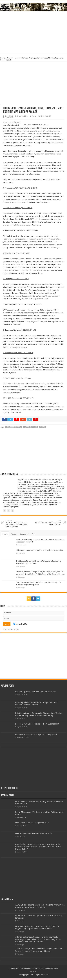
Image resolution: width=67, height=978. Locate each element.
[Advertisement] (33, 32)
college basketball (14, 427)
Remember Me (20, 624)
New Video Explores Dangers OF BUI (32, 823)
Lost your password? (11, 629)
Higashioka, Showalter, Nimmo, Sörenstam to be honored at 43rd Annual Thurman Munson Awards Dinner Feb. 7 (38, 846)
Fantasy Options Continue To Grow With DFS (35, 691)
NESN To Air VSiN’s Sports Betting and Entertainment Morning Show (19, 523)
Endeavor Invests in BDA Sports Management (36, 734)
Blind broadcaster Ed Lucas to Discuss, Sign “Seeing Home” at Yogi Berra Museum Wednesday (38, 714)
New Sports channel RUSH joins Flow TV (33, 833)
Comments (24, 534)
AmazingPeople (52, 968)
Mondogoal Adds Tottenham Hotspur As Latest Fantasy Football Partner (36, 703)
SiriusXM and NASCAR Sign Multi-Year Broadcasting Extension (39, 550)
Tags (33, 534)
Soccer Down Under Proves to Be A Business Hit (37, 724)
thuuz (43, 427)
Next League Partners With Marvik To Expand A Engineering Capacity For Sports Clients (37, 927)
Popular (14, 534)
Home (2, 58)
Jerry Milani (9, 116)
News (9, 58)
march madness (31, 427)
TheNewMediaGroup (27, 968)
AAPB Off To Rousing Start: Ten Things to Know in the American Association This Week (40, 906)
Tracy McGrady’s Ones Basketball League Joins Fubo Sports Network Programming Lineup (38, 950)
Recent (5, 534)
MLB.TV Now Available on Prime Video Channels (47, 522)
